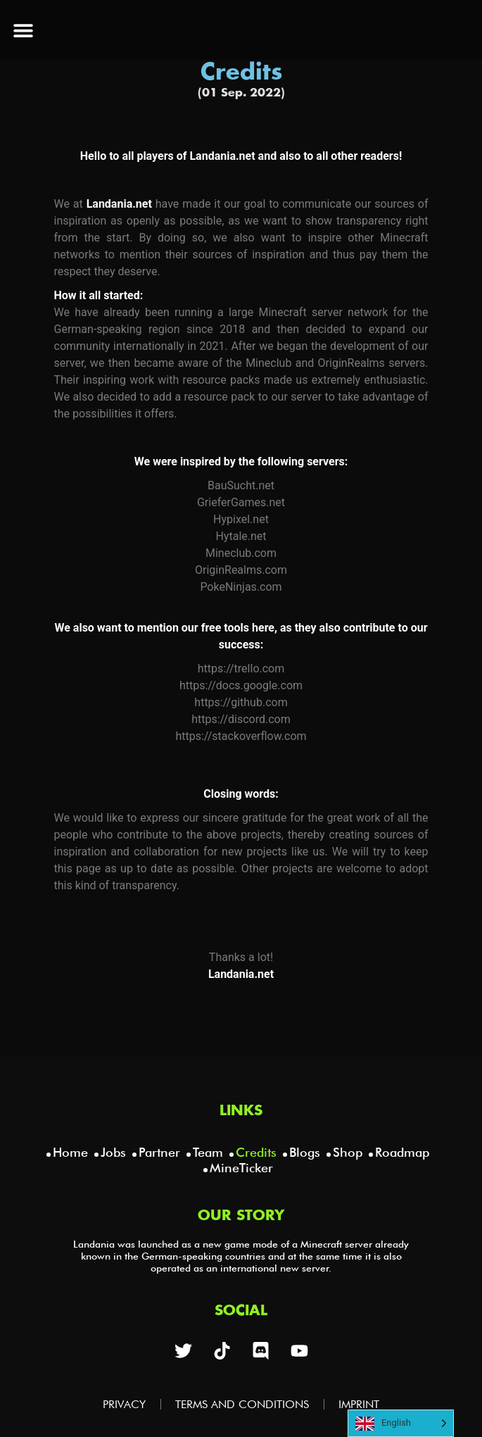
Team (208, 1152)
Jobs (113, 1152)
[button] (23, 30)
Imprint (358, 1404)
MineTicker (241, 1167)
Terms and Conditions (242, 1404)
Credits (256, 1152)
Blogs (304, 1152)
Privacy (124, 1404)
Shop (347, 1152)
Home (70, 1152)
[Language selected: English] (401, 1423)
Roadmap (402, 1152)
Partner (159, 1152)
